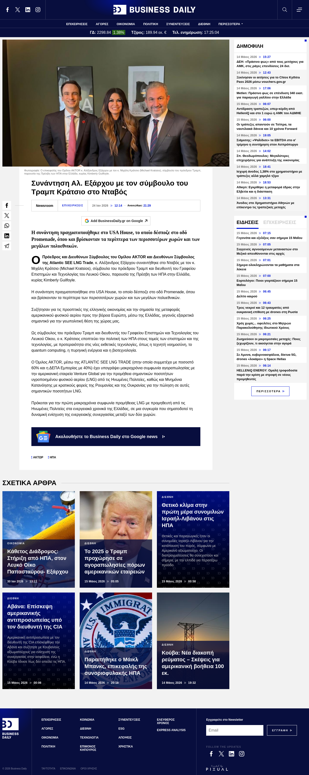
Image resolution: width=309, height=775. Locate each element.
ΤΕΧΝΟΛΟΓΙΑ (89, 737)
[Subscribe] (280, 730)
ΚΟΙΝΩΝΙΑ (87, 719)
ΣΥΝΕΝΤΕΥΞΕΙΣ (178, 24)
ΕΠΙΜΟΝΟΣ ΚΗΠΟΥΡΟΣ (88, 748)
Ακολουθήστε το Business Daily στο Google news (100, 436)
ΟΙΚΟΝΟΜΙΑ (126, 24)
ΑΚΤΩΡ (38, 457)
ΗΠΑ (53, 457)
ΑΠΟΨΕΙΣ (125, 737)
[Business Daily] (10, 738)
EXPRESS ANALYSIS (171, 730)
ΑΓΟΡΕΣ (102, 24)
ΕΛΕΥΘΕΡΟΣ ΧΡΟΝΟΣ (166, 721)
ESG (122, 728)
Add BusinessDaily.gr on (120, 220)
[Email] (234, 730)
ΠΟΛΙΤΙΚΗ (150, 24)
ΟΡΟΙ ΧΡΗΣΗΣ (89, 768)
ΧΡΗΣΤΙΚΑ (126, 746)
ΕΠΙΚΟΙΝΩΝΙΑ (68, 768)
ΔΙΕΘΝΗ (204, 24)
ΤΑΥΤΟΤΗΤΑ (48, 768)
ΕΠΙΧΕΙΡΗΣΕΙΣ (77, 24)
